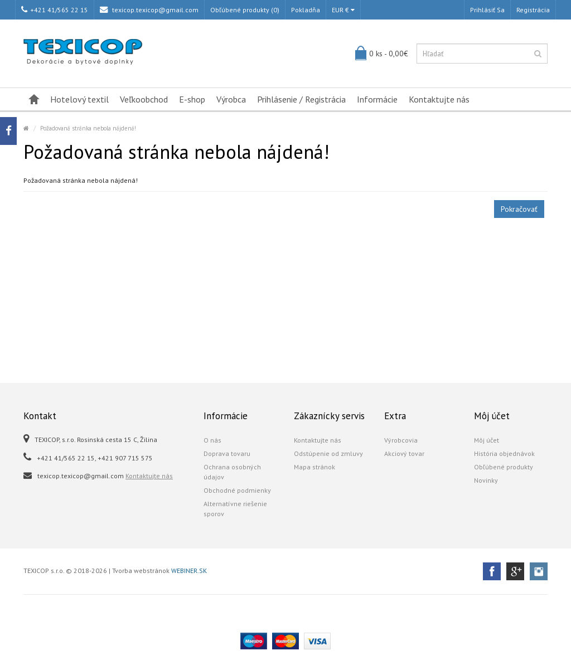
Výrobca (231, 99)
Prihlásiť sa (487, 10)
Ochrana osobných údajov (232, 472)
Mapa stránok (314, 467)
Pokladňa (305, 10)
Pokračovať (519, 209)
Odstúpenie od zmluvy (328, 453)
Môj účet (486, 440)
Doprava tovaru (227, 453)
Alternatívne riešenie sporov (235, 508)
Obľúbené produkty (503, 467)
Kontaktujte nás (439, 99)
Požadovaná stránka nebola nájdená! (88, 128)
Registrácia (533, 10)
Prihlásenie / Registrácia (301, 99)
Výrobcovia (401, 440)
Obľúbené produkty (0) (244, 10)
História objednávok (504, 453)
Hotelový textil (79, 99)
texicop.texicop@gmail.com (149, 10)
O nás (212, 440)
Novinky (486, 480)
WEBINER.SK (189, 570)
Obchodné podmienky (237, 490)
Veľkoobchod (144, 99)
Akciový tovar (404, 453)
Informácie (377, 99)
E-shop (192, 99)
